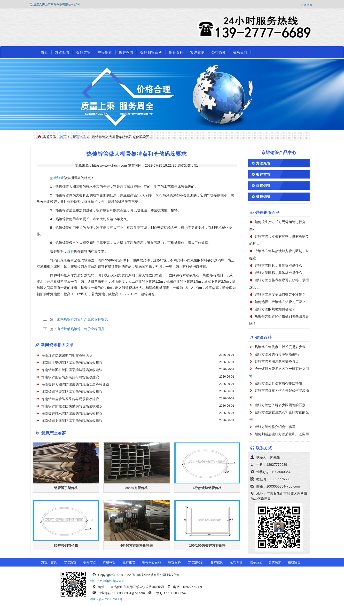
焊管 (70, 251)
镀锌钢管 (126, 52)
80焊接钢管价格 (66, 545)
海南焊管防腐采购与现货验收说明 (66, 355)
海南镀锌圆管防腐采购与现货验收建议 (70, 377)
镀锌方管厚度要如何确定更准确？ (280, 294)
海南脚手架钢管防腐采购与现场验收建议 (71, 363)
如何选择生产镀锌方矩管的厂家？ (280, 302)
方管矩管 (62, 52)
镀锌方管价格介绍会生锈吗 (275, 427)
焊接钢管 (105, 52)
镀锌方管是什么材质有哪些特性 (278, 383)
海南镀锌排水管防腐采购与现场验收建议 (71, 413)
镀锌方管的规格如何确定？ (275, 309)
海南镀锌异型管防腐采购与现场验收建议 (71, 392)
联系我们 (240, 52)
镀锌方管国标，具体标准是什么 (278, 265)
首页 (44, 52)
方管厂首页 (49, 562)
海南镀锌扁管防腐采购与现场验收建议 (70, 399)
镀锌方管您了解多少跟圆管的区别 (280, 405)
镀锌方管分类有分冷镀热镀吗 (277, 354)
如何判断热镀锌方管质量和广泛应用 (282, 434)
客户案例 (197, 52)
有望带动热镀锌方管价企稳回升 (80, 329)
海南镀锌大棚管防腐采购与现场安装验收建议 (75, 384)
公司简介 (218, 52)
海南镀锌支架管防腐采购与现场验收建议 (71, 421)
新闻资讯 (79, 137)
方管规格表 (195, 562)
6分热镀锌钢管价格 (207, 488)
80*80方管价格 (136, 488)
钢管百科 (176, 52)
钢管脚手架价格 (66, 488)
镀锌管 (59, 178)
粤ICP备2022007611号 (106, 599)
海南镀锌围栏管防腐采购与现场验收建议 (71, 370)
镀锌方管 (83, 52)
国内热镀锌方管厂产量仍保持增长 (82, 319)
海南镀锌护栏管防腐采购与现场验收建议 (71, 406)
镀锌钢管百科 (151, 52)
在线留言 (307, 5)
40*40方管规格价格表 (136, 545)
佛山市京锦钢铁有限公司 (107, 581)
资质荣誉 (274, 562)
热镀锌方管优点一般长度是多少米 (280, 347)
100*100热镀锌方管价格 (207, 545)
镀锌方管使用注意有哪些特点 (277, 361)
